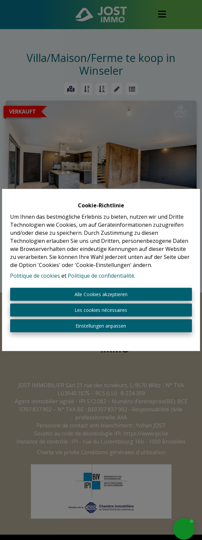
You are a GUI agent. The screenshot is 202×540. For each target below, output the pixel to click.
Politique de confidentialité (101, 275)
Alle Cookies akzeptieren (101, 294)
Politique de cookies (35, 275)
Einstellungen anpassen (100, 326)
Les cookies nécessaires (100, 310)
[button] (184, 529)
